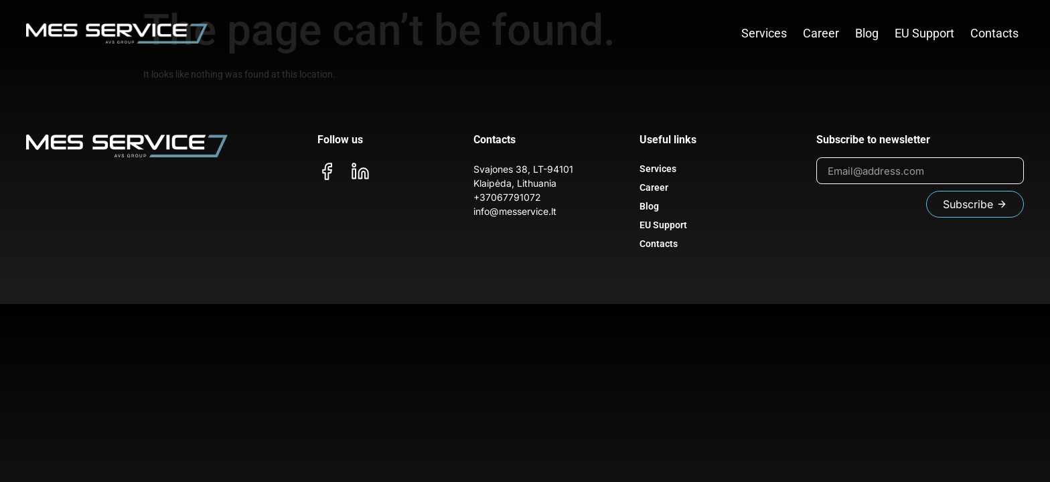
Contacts (994, 33)
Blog (867, 33)
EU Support (924, 33)
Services (764, 33)
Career (821, 33)
